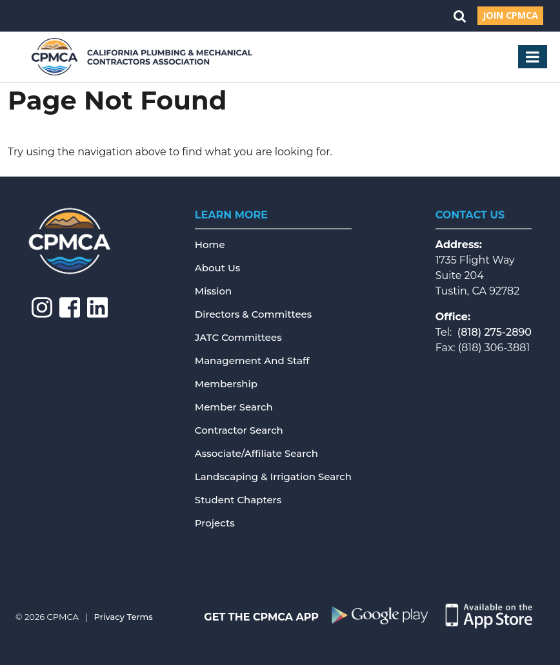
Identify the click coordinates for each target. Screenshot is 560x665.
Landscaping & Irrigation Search (273, 476)
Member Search (234, 407)
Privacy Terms (123, 617)
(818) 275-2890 (494, 332)
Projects (215, 523)
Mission (213, 291)
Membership (226, 384)
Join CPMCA (510, 15)
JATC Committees (238, 337)
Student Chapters (238, 500)
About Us (218, 268)
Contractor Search (239, 430)
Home (210, 244)
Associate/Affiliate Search (256, 453)
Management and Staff (252, 360)
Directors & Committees (253, 314)
